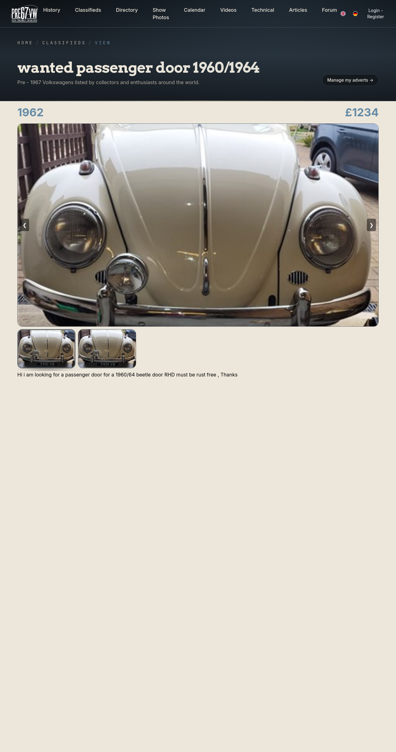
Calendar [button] (194, 10)
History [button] (51, 10)
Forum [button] (329, 10)
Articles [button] (298, 10)
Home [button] (25, 42)
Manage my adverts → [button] (350, 80)
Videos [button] (228, 10)
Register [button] (375, 16)
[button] (24, 13)
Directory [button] (127, 10)
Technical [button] (263, 10)
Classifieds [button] (88, 10)
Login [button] (374, 10)
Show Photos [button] (161, 13)
